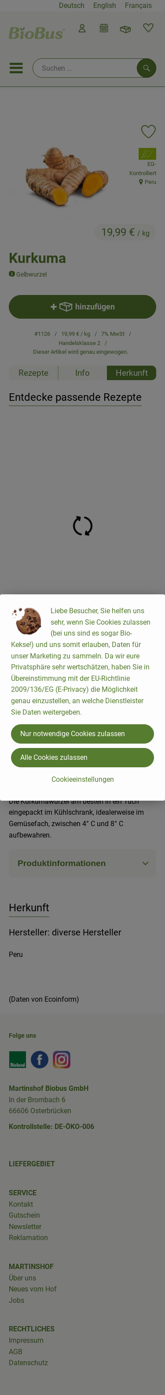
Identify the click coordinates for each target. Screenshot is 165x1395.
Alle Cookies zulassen (54, 757)
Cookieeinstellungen (82, 779)
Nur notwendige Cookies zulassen (72, 734)
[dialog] (82, 697)
